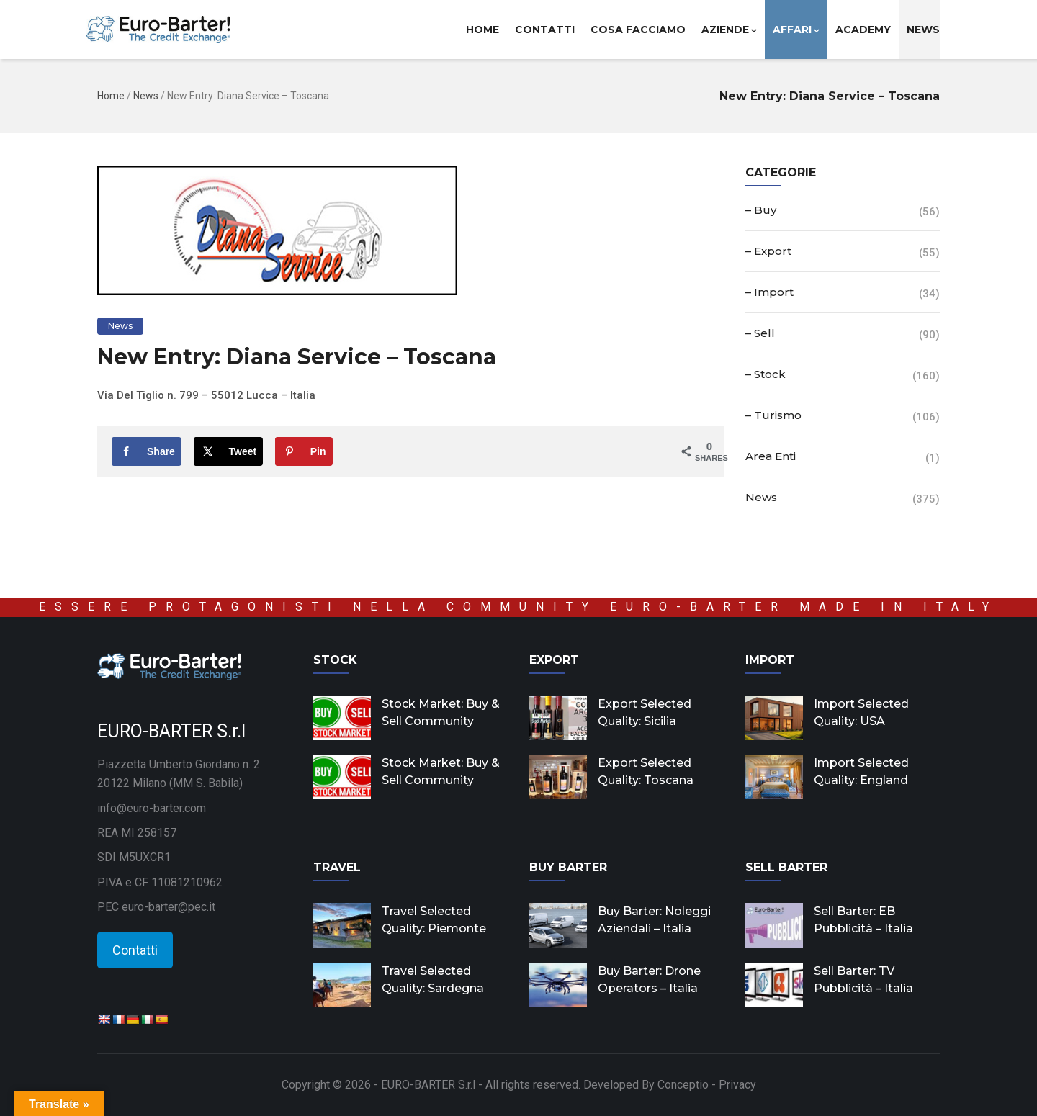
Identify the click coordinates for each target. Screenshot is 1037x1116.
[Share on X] (229, 451)
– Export (768, 251)
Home (482, 29)
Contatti (545, 29)
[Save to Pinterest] (304, 451)
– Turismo (773, 415)
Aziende (729, 29)
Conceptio (683, 1085)
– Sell (760, 333)
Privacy (737, 1085)
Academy (863, 29)
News (923, 29)
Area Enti (770, 456)
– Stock (765, 374)
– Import (769, 292)
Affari (796, 29)
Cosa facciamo (638, 29)
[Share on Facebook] (146, 451)
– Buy (760, 210)
